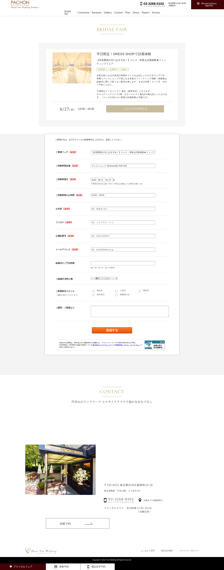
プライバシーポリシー (189, 551)
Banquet (85, 12)
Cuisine (118, 12)
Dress (146, 12)
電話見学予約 (98, 566)
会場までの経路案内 (152, 507)
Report (160, 12)
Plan (132, 12)
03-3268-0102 (121, 506)
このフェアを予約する (135, 108)
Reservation (209, 4)
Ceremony (68, 12)
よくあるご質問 (147, 551)
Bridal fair (50, 12)
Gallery (102, 12)
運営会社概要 (167, 551)
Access (176, 12)
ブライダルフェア (22, 566)
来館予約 (65, 527)
